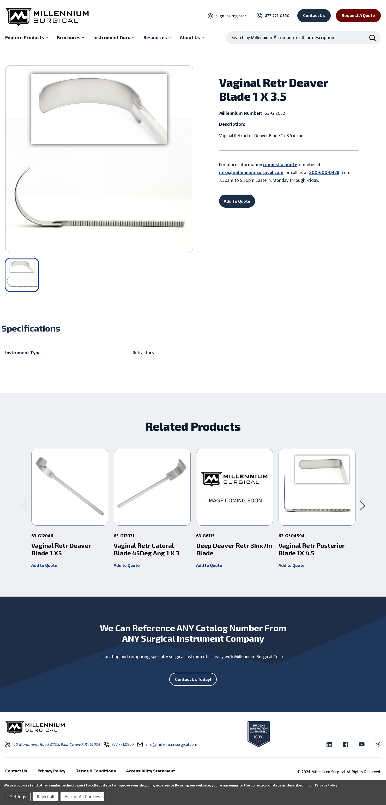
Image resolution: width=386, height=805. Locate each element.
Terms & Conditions (96, 770)
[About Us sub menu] (192, 37)
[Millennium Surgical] (47, 17)
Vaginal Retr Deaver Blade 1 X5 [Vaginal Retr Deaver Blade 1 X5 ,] (61, 549)
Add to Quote (44, 565)
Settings (18, 797)
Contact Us (314, 15)
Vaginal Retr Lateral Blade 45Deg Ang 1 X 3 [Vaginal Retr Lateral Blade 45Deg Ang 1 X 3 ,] (146, 549)
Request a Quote (358, 15)
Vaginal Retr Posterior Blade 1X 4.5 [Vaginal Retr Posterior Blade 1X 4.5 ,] (312, 549)
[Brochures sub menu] (71, 37)
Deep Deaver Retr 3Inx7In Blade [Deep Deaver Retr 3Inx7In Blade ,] (234, 549)
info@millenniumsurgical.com (251, 173)
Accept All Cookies (82, 797)
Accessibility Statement (150, 770)
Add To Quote (237, 201)
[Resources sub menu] (157, 37)
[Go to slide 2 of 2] (23, 506)
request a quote (280, 165)
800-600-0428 (324, 173)
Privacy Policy (326, 785)
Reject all (45, 797)
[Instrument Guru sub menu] (114, 37)
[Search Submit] (372, 38)
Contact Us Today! (193, 679)
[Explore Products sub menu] (27, 37)
